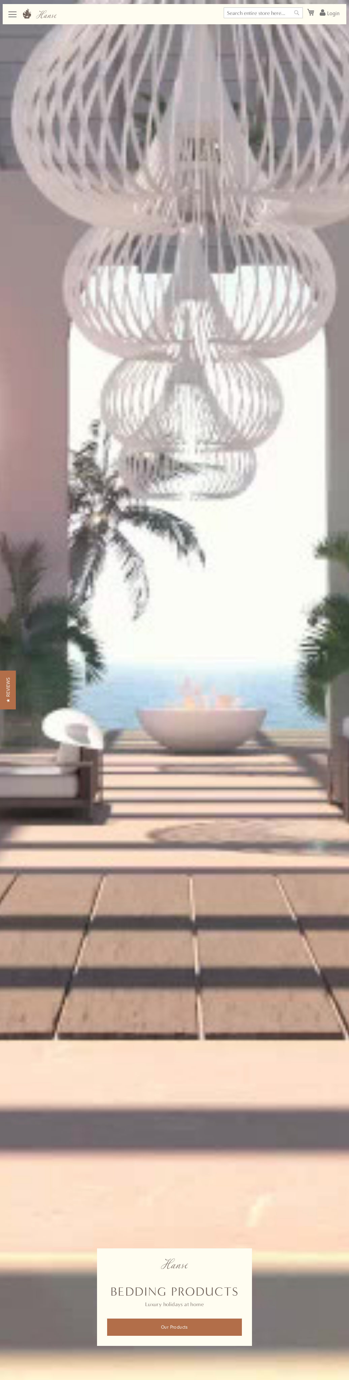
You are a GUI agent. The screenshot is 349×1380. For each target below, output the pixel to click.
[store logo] (40, 14)
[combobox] (263, 12)
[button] (8, 690)
